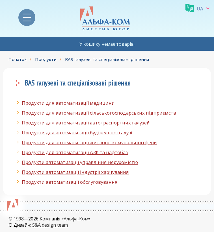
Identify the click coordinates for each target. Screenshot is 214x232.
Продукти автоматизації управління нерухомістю (80, 162)
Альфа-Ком (76, 219)
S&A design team (50, 225)
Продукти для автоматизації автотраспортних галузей (86, 122)
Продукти (46, 59)
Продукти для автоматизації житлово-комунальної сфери (89, 142)
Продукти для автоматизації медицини (68, 103)
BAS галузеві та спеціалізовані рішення (107, 59)
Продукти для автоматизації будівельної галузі (77, 132)
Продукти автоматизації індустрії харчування (75, 172)
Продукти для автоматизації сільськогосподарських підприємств (99, 113)
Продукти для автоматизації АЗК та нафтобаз (75, 152)
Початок (17, 59)
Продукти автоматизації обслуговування (70, 182)
